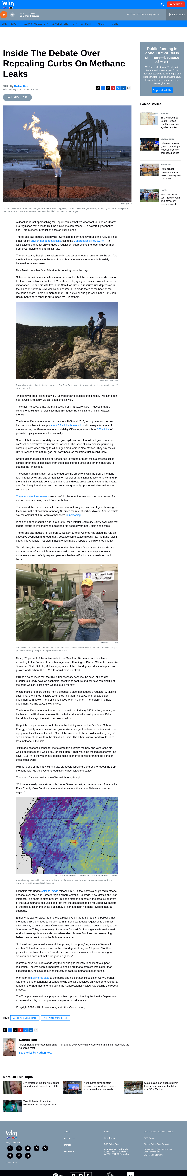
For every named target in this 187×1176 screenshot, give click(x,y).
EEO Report (149, 1145)
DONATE (179, 7)
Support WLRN (162, 96)
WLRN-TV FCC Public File (116, 1156)
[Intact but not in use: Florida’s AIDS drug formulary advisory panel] (149, 202)
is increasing (73, 521)
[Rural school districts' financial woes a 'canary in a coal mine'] (149, 176)
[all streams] (176, 21)
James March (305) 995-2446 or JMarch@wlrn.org (158, 1157)
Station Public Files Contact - (157, 1151)
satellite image (49, 897)
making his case (39, 984)
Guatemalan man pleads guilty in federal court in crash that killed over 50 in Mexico (161, 1092)
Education (166, 171)
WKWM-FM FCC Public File (116, 1161)
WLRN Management (153, 1161)
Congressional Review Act (89, 247)
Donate (67, 1151)
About (101, 30)
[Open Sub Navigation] (18, 30)
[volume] (12, 21)
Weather (165, 120)
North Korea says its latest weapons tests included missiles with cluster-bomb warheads (100, 1092)
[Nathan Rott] (9, 1053)
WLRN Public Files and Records (158, 1138)
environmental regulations (46, 247)
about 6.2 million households (67, 432)
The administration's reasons (33, 502)
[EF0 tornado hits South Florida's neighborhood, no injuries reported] (149, 125)
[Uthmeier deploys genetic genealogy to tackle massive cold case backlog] (149, 151)
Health (164, 197)
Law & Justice (167, 145)
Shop (106, 1138)
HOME (3, 30)
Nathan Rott (21, 93)
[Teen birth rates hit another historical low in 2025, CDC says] (12, 1112)
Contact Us (69, 1145)
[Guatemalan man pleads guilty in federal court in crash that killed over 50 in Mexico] (133, 1094)
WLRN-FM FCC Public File (116, 1158)
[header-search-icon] (163, 7)
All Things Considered (25, 1024)
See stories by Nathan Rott (35, 1059)
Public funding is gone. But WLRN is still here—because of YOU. (162, 62)
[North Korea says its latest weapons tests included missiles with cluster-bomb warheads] (72, 1094)
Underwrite (69, 1158)
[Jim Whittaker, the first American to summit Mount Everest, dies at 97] (12, 1094)
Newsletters (59, 30)
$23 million (103, 435)
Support (85, 30)
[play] (3, 21)
